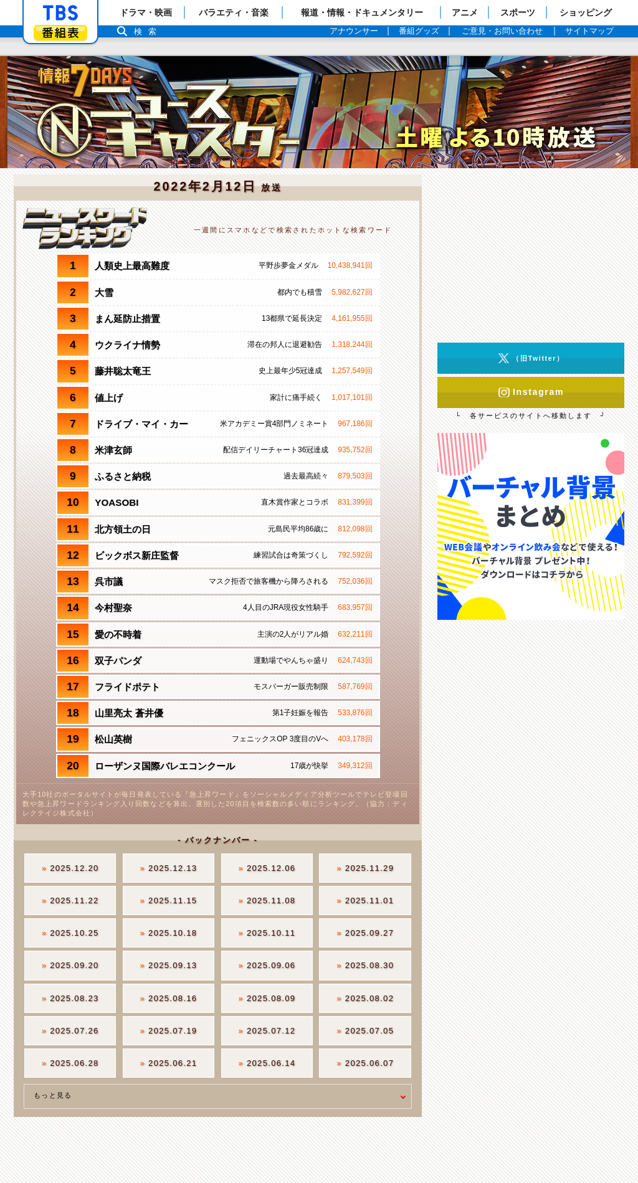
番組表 (60, 32)
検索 (148, 31)
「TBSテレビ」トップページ (60, 13)
